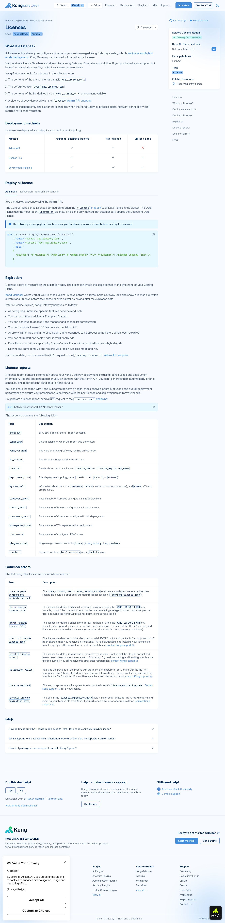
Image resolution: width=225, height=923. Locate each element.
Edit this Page (55, 798)
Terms (98, 918)
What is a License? (182, 103)
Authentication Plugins (104, 880)
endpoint (88, 207)
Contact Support (168, 794)
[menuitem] (111, 5)
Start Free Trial (203, 5)
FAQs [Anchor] (9, 719)
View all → (98, 894)
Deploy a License (182, 115)
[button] (154, 234)
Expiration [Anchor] (13, 278)
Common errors (181, 133)
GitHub (183, 880)
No (21, 790)
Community (186, 871)
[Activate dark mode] (218, 5)
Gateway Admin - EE (183, 49)
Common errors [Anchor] (17, 567)
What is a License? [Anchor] (20, 46)
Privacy (110, 918)
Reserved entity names (189, 83)
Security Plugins (101, 885)
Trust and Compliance (130, 918)
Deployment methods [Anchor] (22, 123)
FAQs (175, 139)
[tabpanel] (81, 233)
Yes (10, 790)
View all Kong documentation (21, 805)
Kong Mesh (142, 880)
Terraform (141, 885)
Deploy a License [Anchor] (19, 183)
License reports (181, 127)
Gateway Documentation (187, 37)
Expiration (177, 121)
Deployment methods (184, 109)
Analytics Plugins (101, 876)
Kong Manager (14, 295)
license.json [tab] (26, 191)
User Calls (185, 890)
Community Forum (189, 876)
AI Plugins (97, 871)
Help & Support (188, 899)
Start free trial (186, 840)
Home (8, 20)
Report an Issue (35, 798)
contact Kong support (119, 645)
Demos (183, 885)
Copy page (144, 27)
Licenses (177, 97)
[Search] (70, 5)
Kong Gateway (20, 20)
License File (15, 157)
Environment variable (20, 167)
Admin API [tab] (11, 191)
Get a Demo (183, 5)
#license (177, 72)
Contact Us (186, 904)
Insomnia (141, 876)
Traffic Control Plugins (104, 890)
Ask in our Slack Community (174, 789)
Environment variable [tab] (47, 191)
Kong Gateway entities (41, 20)
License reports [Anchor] (18, 368)
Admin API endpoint (72, 100)
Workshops (186, 894)
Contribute (90, 804)
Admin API (37, 34)
